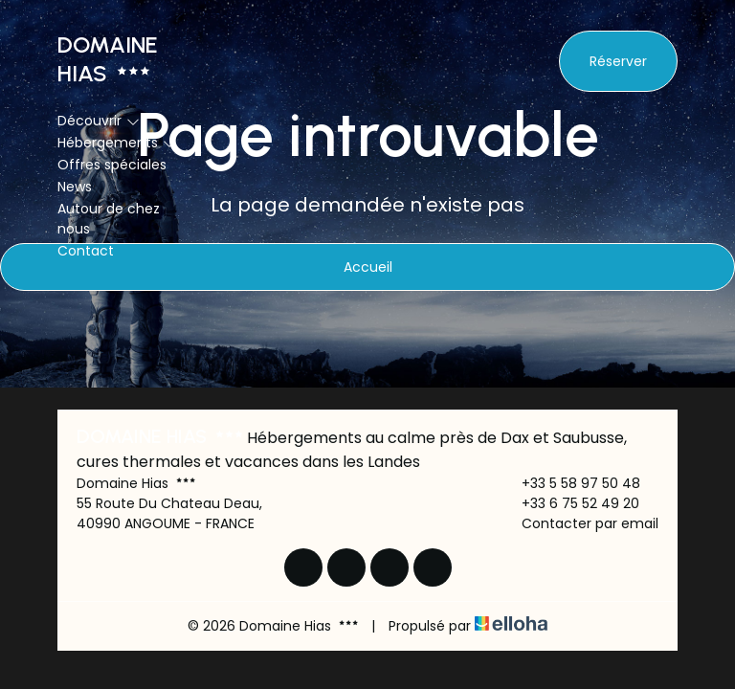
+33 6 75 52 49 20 (569, 503)
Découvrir (98, 120)
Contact (85, 250)
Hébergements (116, 142)
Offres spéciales (112, 164)
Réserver (618, 61)
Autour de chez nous (108, 218)
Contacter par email (579, 523)
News (74, 186)
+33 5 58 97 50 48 (570, 483)
